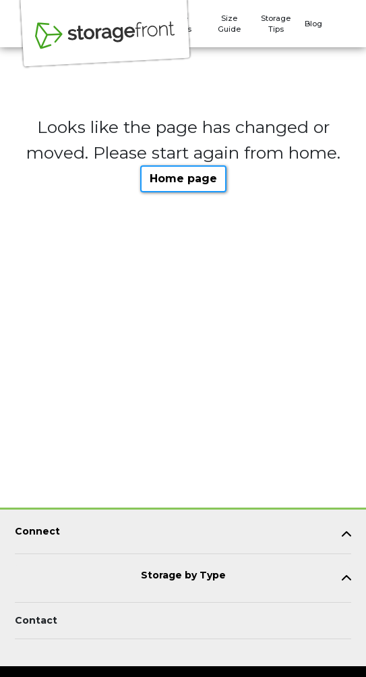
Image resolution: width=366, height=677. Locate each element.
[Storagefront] (105, 42)
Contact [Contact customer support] (36, 620)
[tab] (183, 534)
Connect (37, 531)
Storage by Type (183, 575)
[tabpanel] (183, 534)
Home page (183, 178)
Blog (313, 23)
